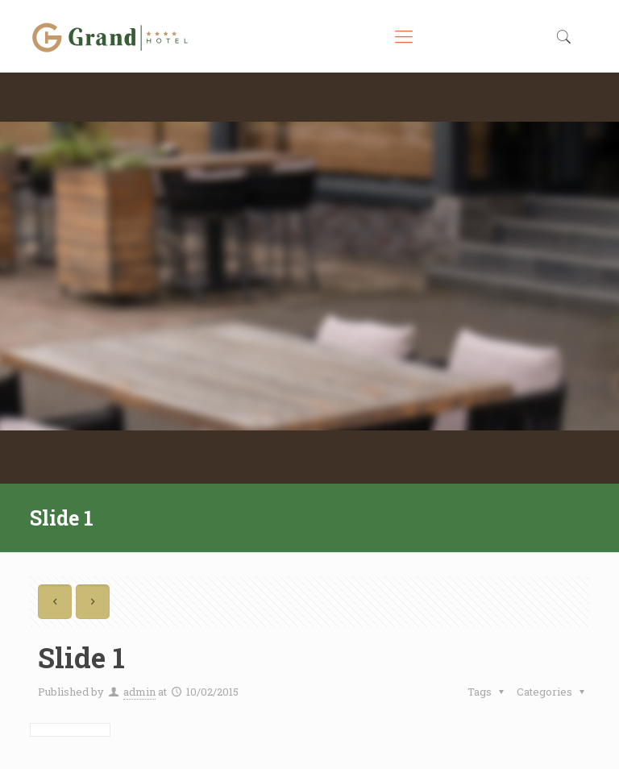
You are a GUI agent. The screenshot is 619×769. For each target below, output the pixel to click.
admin (139, 691)
